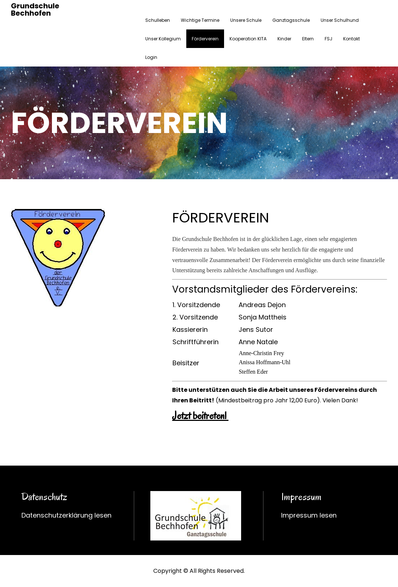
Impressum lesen (309, 515)
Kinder (284, 39)
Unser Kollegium (163, 39)
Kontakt (351, 39)
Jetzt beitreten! (200, 416)
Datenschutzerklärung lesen (66, 515)
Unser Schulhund (340, 20)
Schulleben (157, 20)
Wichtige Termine (200, 20)
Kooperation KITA (248, 39)
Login (151, 57)
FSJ (328, 39)
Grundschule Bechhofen (35, 9)
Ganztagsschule (291, 20)
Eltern (308, 39)
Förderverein (205, 39)
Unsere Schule (245, 20)
